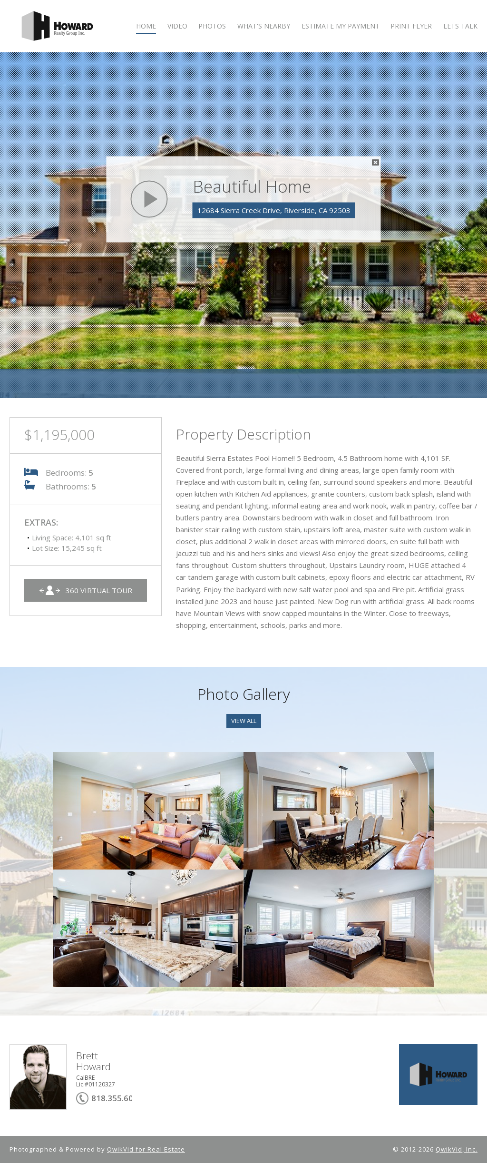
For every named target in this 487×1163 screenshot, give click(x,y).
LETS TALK (460, 26)
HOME (146, 26)
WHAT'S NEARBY (263, 26)
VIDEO (177, 26)
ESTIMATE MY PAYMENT (341, 26)
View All (243, 720)
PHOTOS (212, 26)
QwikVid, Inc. (456, 1149)
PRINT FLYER (411, 26)
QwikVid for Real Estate (146, 1149)
